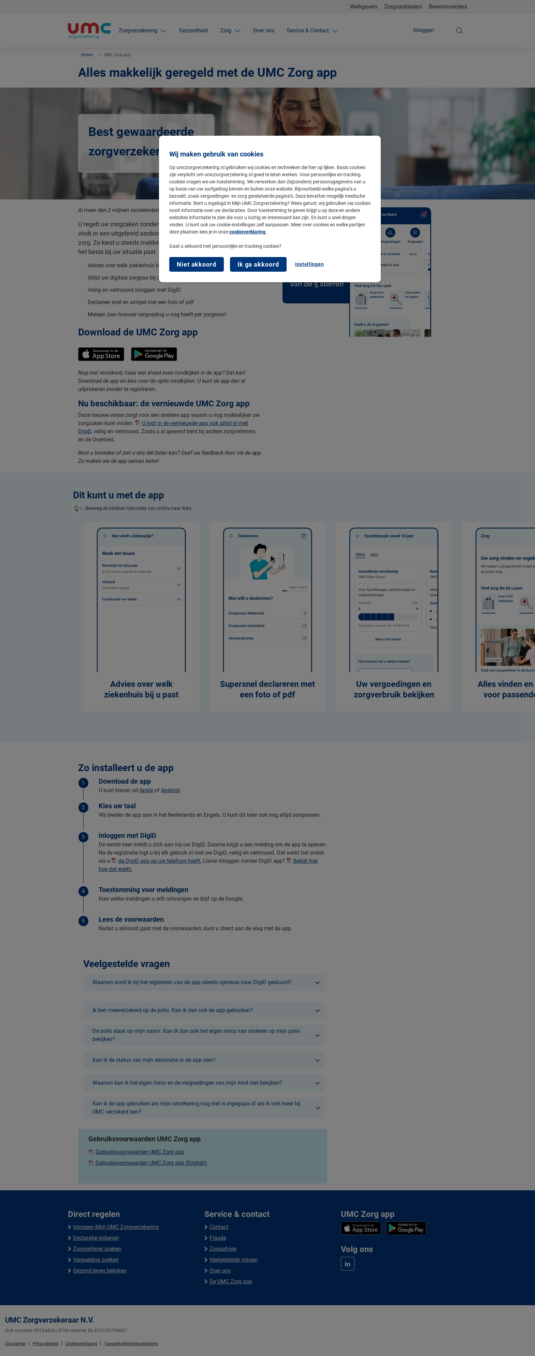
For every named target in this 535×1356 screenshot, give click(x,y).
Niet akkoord (196, 264)
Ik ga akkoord (258, 264)
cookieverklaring (247, 232)
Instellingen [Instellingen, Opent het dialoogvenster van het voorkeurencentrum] (309, 264)
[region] (270, 209)
